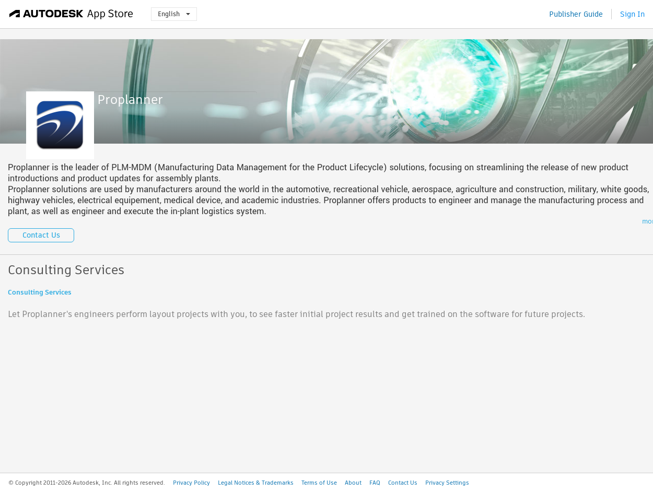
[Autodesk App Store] (71, 14)
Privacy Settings (447, 482)
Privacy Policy (191, 482)
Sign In (632, 14)
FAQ (374, 482)
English (174, 13)
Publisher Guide (576, 14)
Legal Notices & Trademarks (256, 482)
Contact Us (41, 235)
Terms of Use (319, 482)
